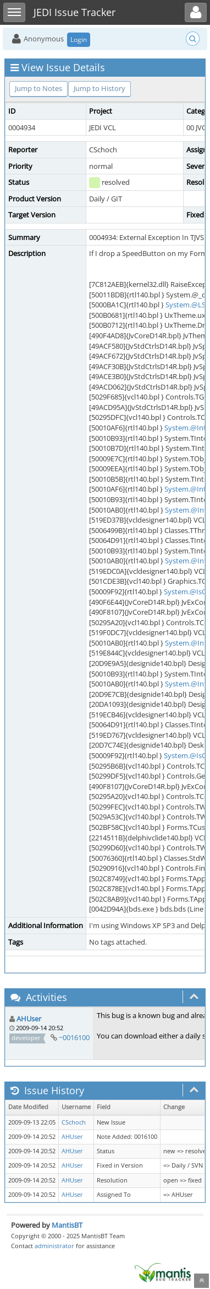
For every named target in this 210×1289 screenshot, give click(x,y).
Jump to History (99, 88)
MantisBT (67, 1225)
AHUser (28, 1019)
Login (78, 39)
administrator (54, 1246)
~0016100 (74, 1037)
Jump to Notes (38, 88)
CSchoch (74, 1122)
